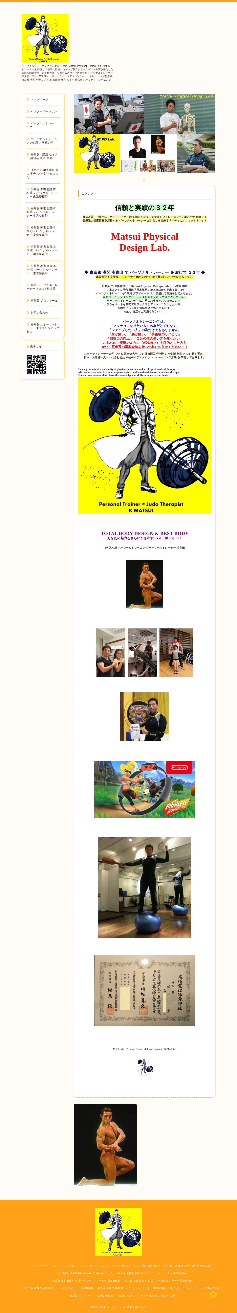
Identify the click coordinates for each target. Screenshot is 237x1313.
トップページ (37, 99)
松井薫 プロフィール (42, 300)
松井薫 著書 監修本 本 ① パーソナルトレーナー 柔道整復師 (42, 269)
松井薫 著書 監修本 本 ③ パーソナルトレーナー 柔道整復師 (42, 231)
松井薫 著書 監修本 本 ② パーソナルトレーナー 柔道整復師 (42, 250)
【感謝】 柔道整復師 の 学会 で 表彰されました (42, 173)
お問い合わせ (37, 312)
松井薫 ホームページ (110, 1307)
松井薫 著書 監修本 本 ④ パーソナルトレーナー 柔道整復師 (42, 212)
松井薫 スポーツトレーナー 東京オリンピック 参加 (43, 328)
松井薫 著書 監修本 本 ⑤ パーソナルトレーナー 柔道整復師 (42, 193)
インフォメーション (42, 111)
